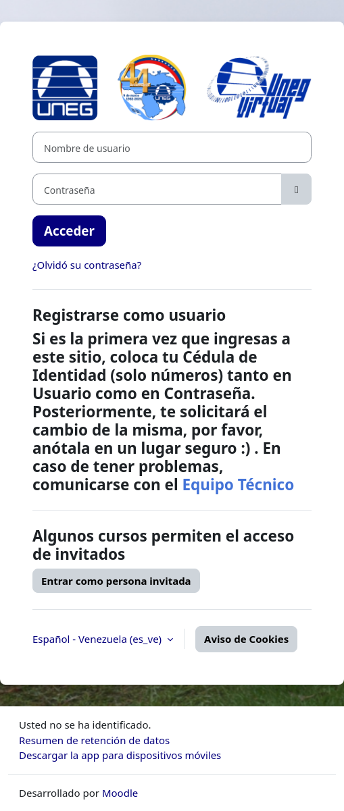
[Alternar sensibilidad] (296, 189)
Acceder (69, 230)
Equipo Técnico (238, 484)
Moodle (120, 793)
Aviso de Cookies (246, 639)
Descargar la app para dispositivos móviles (120, 755)
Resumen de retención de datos (94, 740)
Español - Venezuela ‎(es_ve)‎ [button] (98, 639)
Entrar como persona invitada (116, 580)
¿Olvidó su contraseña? (86, 264)
